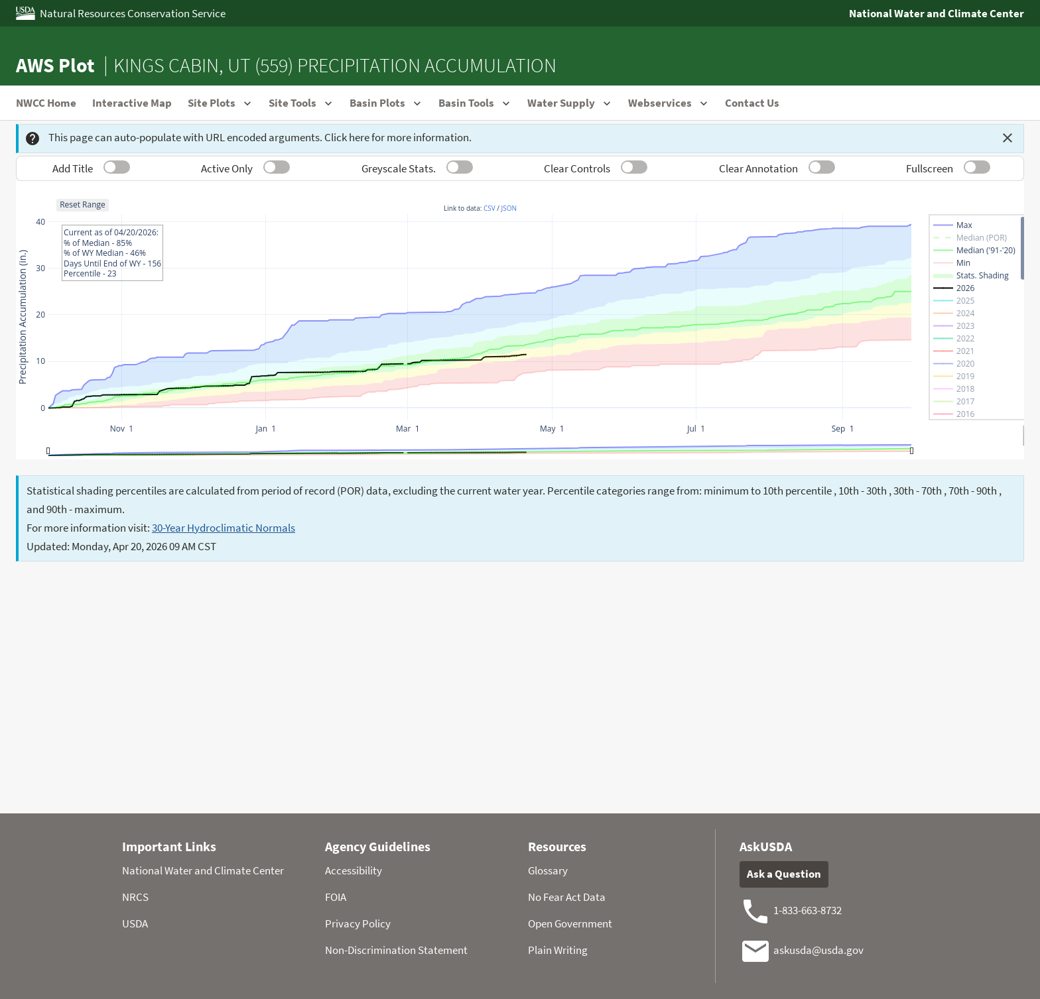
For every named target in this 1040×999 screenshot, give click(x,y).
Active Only (227, 168)
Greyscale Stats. (398, 168)
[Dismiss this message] (1007, 138)
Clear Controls (577, 168)
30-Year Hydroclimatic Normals (223, 527)
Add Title (72, 168)
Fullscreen (929, 168)
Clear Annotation (758, 168)
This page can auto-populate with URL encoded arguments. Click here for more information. (248, 138)
